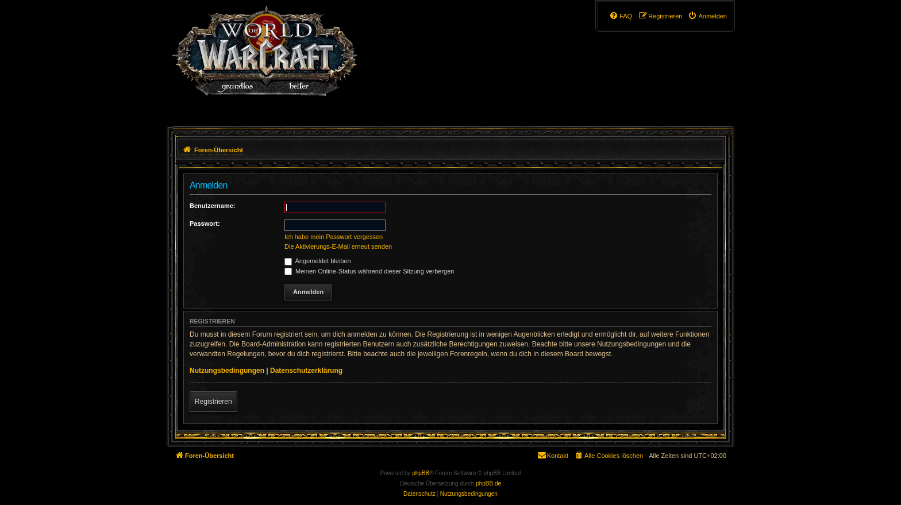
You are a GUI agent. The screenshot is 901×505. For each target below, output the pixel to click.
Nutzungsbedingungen (227, 371)
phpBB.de (488, 483)
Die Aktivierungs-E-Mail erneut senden (338, 246)
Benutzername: (212, 205)
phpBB (420, 473)
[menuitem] (707, 16)
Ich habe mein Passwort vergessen (333, 236)
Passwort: (205, 223)
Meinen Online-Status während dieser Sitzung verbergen (369, 271)
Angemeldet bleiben (317, 260)
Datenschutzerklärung (306, 371)
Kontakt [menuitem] (552, 455)
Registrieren (213, 402)
